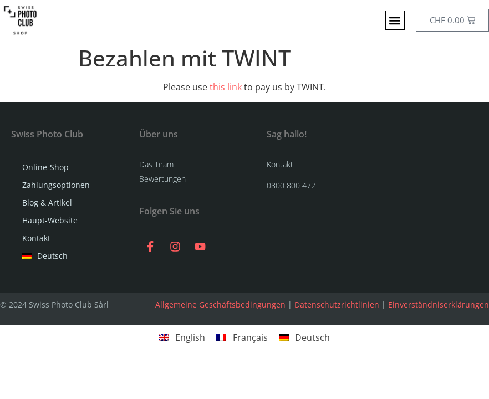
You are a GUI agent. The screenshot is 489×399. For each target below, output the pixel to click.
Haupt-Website (50, 220)
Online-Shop (48, 167)
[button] (395, 20)
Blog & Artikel (47, 202)
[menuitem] (69, 256)
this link (226, 87)
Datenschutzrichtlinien (336, 304)
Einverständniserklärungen (438, 304)
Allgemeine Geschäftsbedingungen (220, 304)
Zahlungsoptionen (56, 185)
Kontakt (36, 238)
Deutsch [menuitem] (312, 337)
